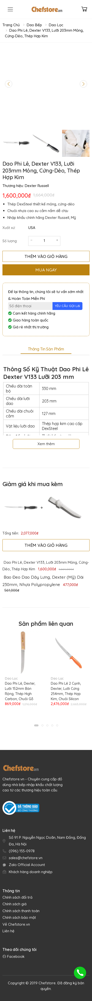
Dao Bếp (34, 25)
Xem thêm (46, 443)
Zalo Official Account (27, 864)
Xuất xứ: (8, 228)
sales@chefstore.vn (25, 857)
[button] (36, 725)
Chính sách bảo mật (19, 917)
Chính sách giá (14, 904)
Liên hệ (8, 931)
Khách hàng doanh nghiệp (31, 871)
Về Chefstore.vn (16, 924)
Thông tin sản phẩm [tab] (46, 349)
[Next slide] (83, 84)
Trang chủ (11, 25)
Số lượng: (9, 241)
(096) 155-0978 (22, 851)
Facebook (15, 956)
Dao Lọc (56, 25)
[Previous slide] (8, 84)
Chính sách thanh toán (20, 910)
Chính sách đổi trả (17, 897)
